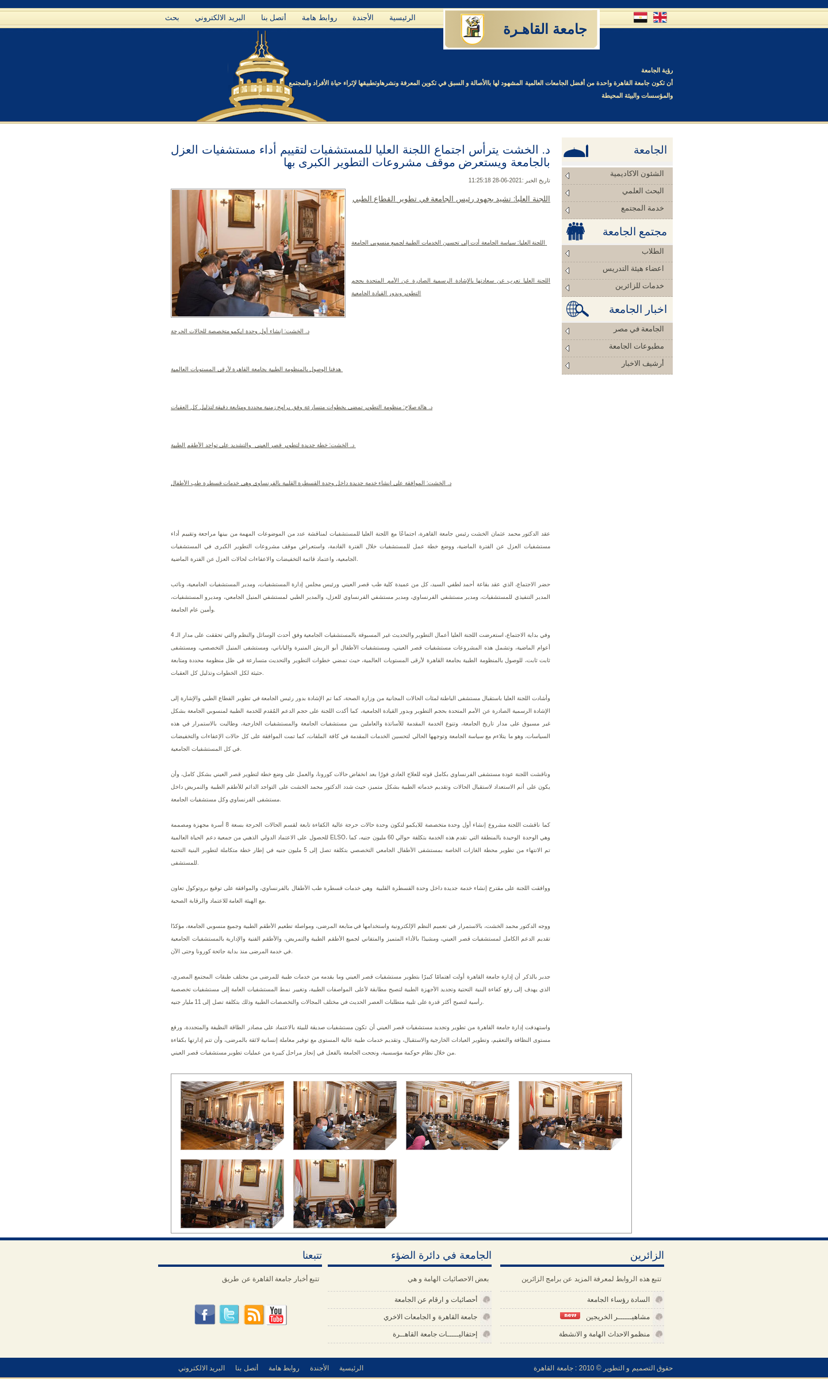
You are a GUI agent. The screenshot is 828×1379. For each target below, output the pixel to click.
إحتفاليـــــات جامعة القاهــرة (435, 1334)
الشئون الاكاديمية (637, 173)
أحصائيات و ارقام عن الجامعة (435, 1300)
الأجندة (363, 17)
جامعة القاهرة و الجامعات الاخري (430, 1317)
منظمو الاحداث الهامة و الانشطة (604, 1334)
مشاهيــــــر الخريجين (605, 1316)
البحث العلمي (643, 190)
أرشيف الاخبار (643, 363)
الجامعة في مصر (639, 328)
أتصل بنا (274, 17)
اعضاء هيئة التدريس (634, 268)
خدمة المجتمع (642, 208)
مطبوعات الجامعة (636, 346)
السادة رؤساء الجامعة (618, 1300)
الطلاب (653, 251)
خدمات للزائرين (639, 285)
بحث (172, 17)
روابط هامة (319, 17)
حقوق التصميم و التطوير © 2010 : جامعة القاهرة (603, 1368)
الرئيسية (402, 17)
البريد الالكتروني (220, 17)
